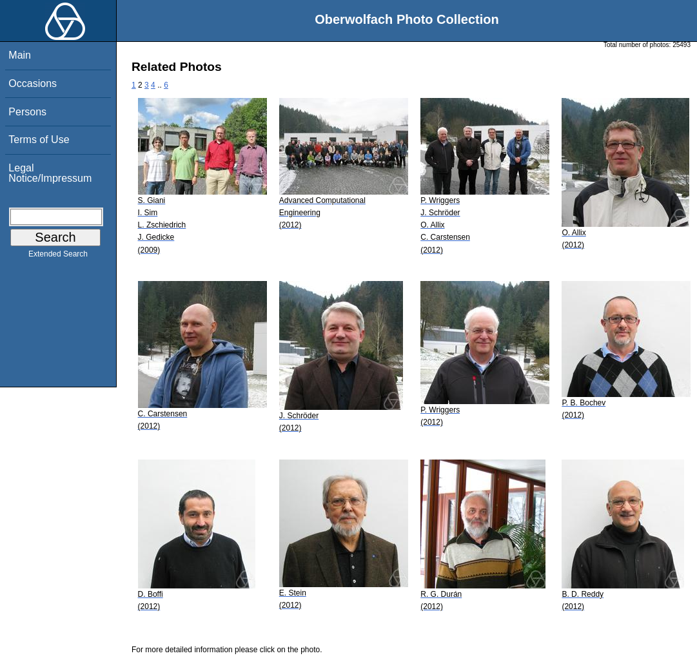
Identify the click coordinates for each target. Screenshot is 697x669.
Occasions (32, 83)
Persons (27, 111)
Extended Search (58, 256)
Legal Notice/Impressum (50, 173)
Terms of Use (38, 139)
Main (19, 55)
